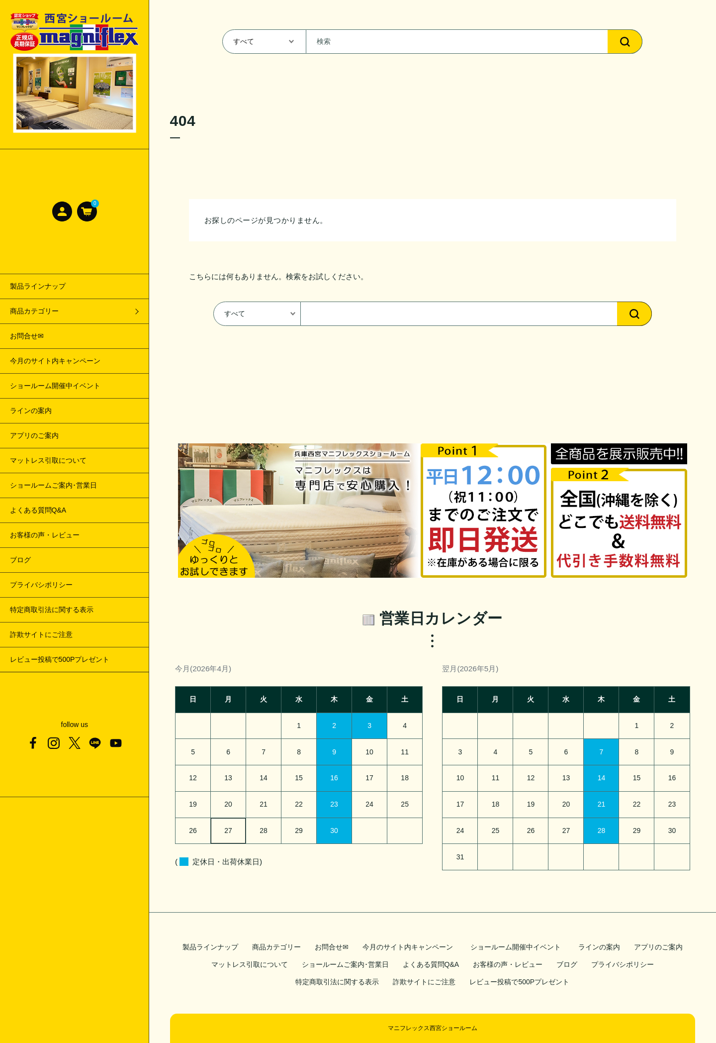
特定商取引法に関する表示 (51, 610)
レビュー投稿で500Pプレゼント (60, 659)
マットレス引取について (48, 460)
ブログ (20, 560)
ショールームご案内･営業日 (53, 485)
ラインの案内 (31, 411)
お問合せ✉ (27, 336)
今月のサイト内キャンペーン (55, 361)
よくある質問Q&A (38, 510)
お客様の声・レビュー (45, 535)
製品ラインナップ (38, 286)
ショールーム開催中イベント (58, 386)
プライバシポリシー (41, 585)
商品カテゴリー (276, 947)
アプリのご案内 (34, 435)
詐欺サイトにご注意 (41, 634)
